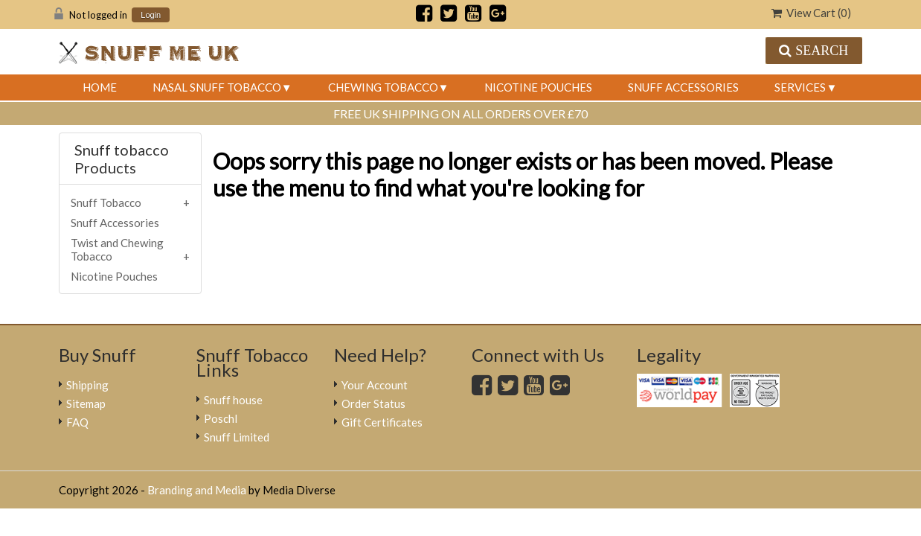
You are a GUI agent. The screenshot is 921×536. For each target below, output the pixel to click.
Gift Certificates (382, 422)
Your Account (374, 385)
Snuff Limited (236, 437)
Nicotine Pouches (538, 87)
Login (151, 15)
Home (100, 87)
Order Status (373, 403)
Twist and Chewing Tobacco (117, 249)
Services (800, 87)
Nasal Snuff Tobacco (217, 87)
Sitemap (86, 403)
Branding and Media (196, 490)
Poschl (220, 418)
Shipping (87, 385)
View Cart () (811, 12)
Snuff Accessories (683, 87)
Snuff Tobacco (106, 202)
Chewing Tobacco (383, 87)
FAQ (77, 422)
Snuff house (233, 399)
